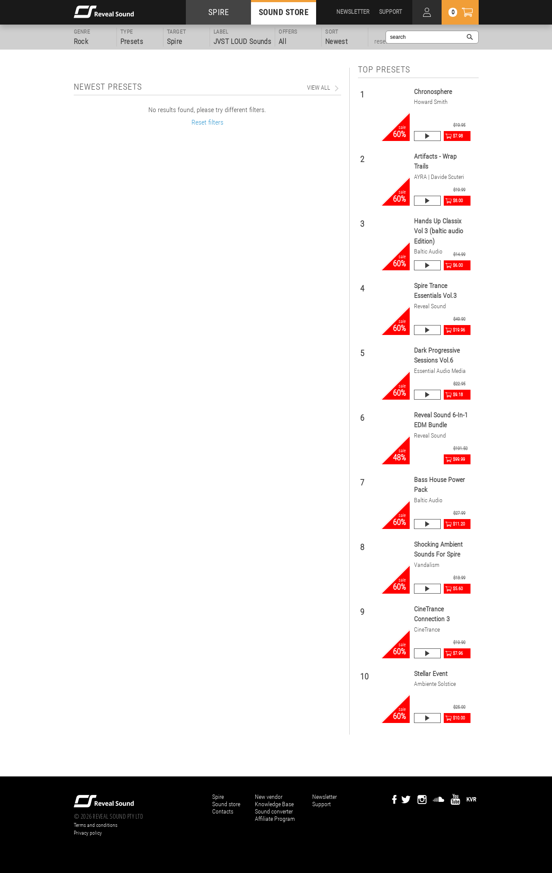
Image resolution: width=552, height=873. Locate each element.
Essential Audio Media (440, 371)
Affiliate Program (275, 818)
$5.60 (458, 588)
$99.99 (459, 459)
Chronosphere (433, 92)
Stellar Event (431, 674)
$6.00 (458, 265)
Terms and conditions (95, 825)
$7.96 (458, 653)
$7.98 (458, 136)
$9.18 (458, 394)
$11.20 (459, 524)
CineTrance (427, 629)
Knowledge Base (274, 804)
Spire (218, 796)
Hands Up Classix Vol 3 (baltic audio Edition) (438, 231)
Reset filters (207, 122)
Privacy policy (88, 833)
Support (321, 804)
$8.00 (458, 200)
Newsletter (324, 796)
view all (318, 87)
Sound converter (274, 811)
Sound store (226, 804)
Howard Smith (431, 102)
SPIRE (218, 12)
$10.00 (459, 718)
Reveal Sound (430, 306)
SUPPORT (390, 11)
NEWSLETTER (353, 11)
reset (381, 41)
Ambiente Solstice (435, 684)
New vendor (268, 796)
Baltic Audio (428, 251)
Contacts (222, 811)
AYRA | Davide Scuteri (439, 177)
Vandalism (426, 565)
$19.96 (459, 330)
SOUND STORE (284, 12)
